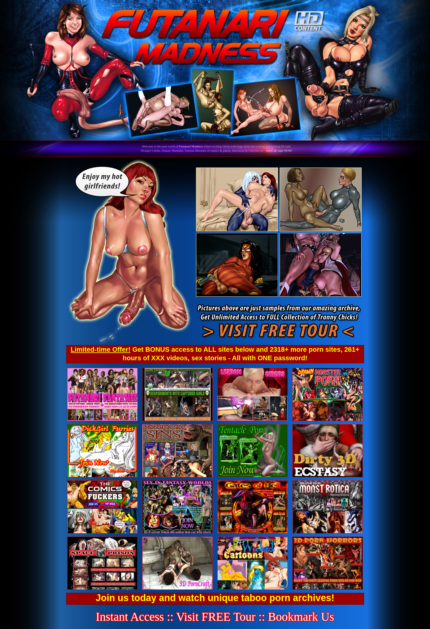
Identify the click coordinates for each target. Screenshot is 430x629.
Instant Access (130, 616)
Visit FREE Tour (216, 616)
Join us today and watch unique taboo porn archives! (215, 598)
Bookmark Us (301, 616)
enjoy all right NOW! (279, 150)
